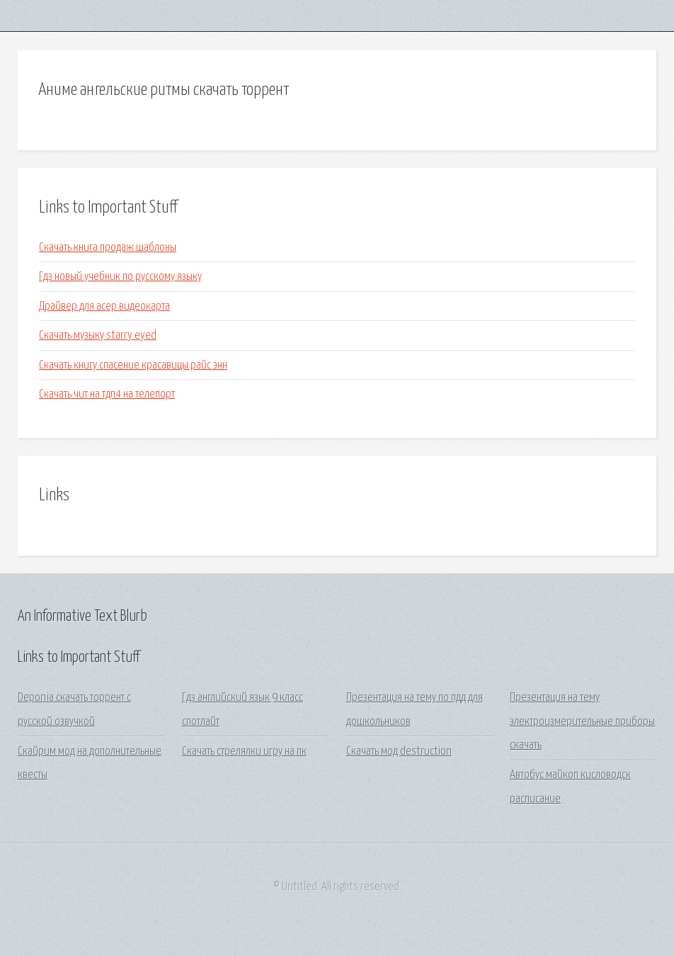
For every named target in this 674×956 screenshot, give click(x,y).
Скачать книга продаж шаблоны (107, 248)
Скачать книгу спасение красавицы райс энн (133, 365)
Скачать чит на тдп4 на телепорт (107, 394)
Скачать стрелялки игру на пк (244, 752)
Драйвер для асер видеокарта (104, 306)
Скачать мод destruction (399, 752)
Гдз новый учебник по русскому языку (120, 277)
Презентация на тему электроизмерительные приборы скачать (582, 721)
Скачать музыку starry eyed (97, 336)
